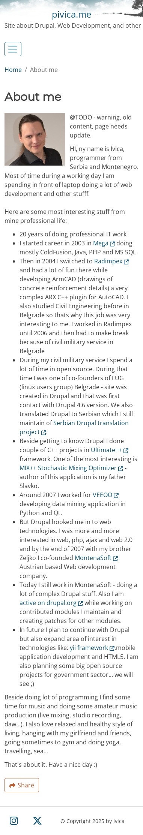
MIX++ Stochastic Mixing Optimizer (71, 468)
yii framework (92, 648)
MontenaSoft (96, 558)
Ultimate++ (109, 450)
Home (13, 70)
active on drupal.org (51, 603)
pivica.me (71, 14)
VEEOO (106, 495)
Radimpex (111, 261)
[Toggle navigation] (13, 49)
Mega (104, 243)
